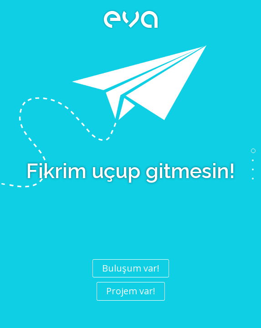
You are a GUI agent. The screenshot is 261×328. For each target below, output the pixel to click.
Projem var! (130, 291)
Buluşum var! (130, 268)
